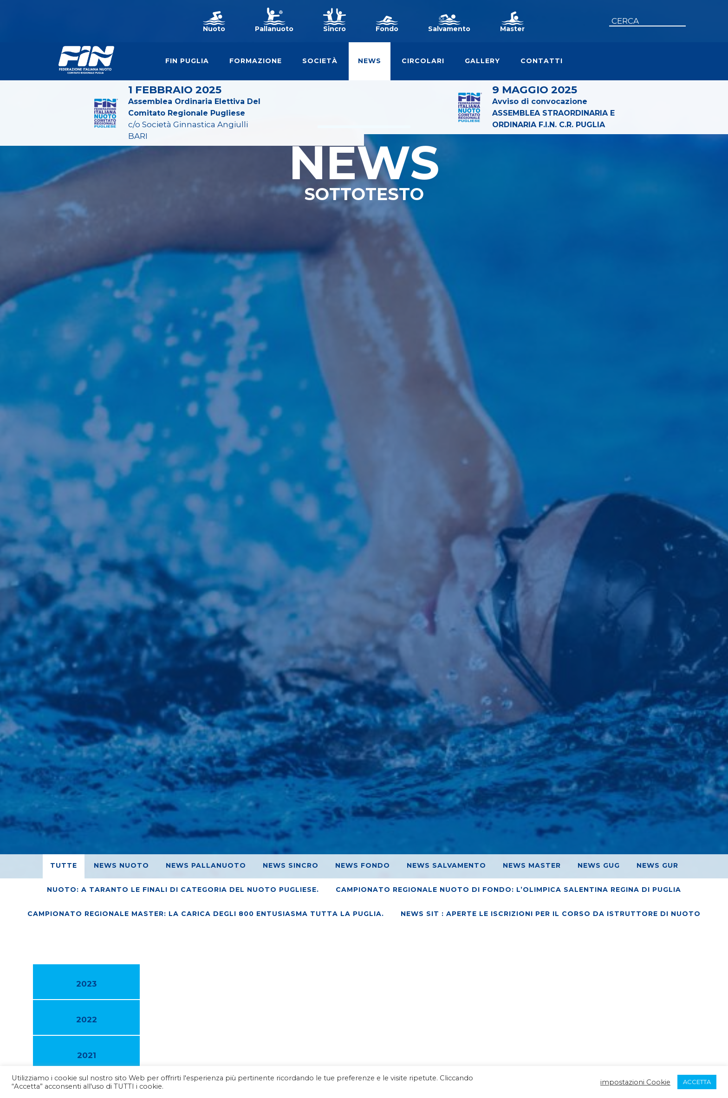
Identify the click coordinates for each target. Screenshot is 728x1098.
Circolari (423, 61)
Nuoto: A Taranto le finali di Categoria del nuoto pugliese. (183, 889)
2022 (86, 1019)
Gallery (482, 61)
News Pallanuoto (206, 865)
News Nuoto (121, 865)
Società (320, 61)
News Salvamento (446, 865)
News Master (532, 865)
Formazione (255, 61)
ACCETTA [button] (697, 1081)
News (369, 61)
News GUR (657, 865)
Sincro (334, 29)
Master (512, 29)
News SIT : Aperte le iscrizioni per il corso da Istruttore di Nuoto (551, 914)
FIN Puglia (187, 61)
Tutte (63, 865)
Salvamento (449, 29)
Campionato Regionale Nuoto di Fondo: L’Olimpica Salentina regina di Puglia (508, 889)
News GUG (599, 865)
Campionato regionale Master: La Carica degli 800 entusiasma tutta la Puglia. (205, 914)
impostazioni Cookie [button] (635, 1082)
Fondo (387, 29)
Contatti (541, 61)
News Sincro (290, 865)
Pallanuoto (274, 29)
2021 (86, 1055)
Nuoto (214, 29)
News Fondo (362, 865)
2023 (86, 983)
